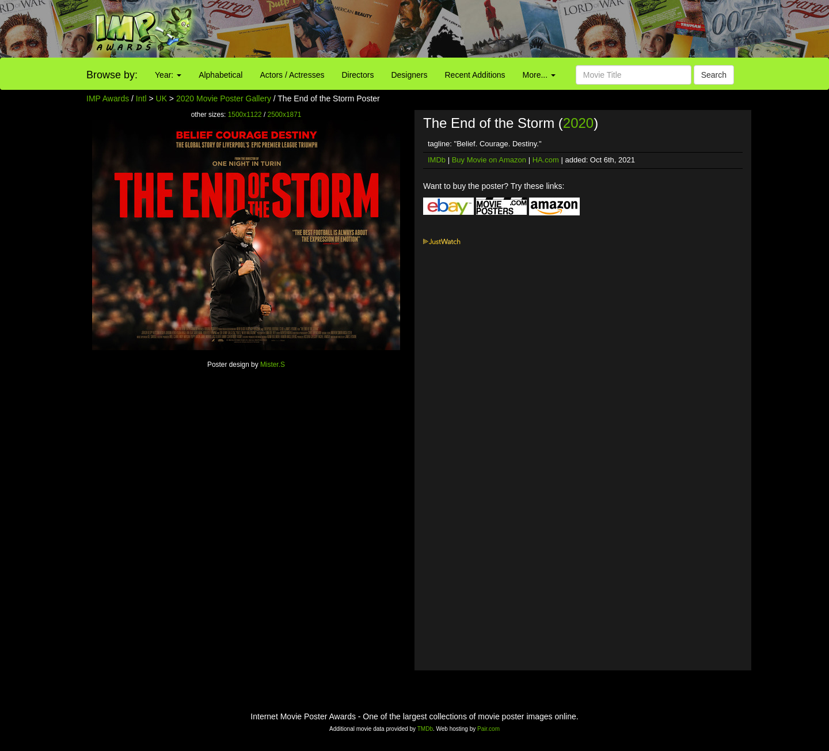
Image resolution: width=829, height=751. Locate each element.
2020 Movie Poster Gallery (223, 98)
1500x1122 (245, 115)
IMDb (437, 159)
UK (161, 98)
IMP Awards (107, 98)
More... (539, 74)
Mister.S (272, 365)
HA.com (546, 159)
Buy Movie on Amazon (489, 159)
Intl (141, 98)
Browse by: (112, 75)
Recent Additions (475, 74)
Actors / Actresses (292, 74)
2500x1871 (285, 115)
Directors (357, 74)
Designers (409, 74)
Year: (168, 74)
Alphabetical (220, 74)
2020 (578, 123)
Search (714, 74)
